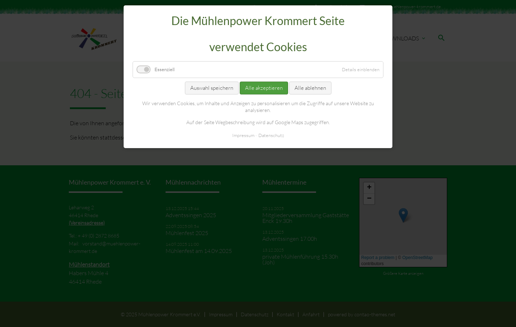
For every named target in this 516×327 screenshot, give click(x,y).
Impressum (243, 135)
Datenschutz (271, 135)
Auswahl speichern (211, 87)
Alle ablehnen (310, 87)
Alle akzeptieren (264, 87)
